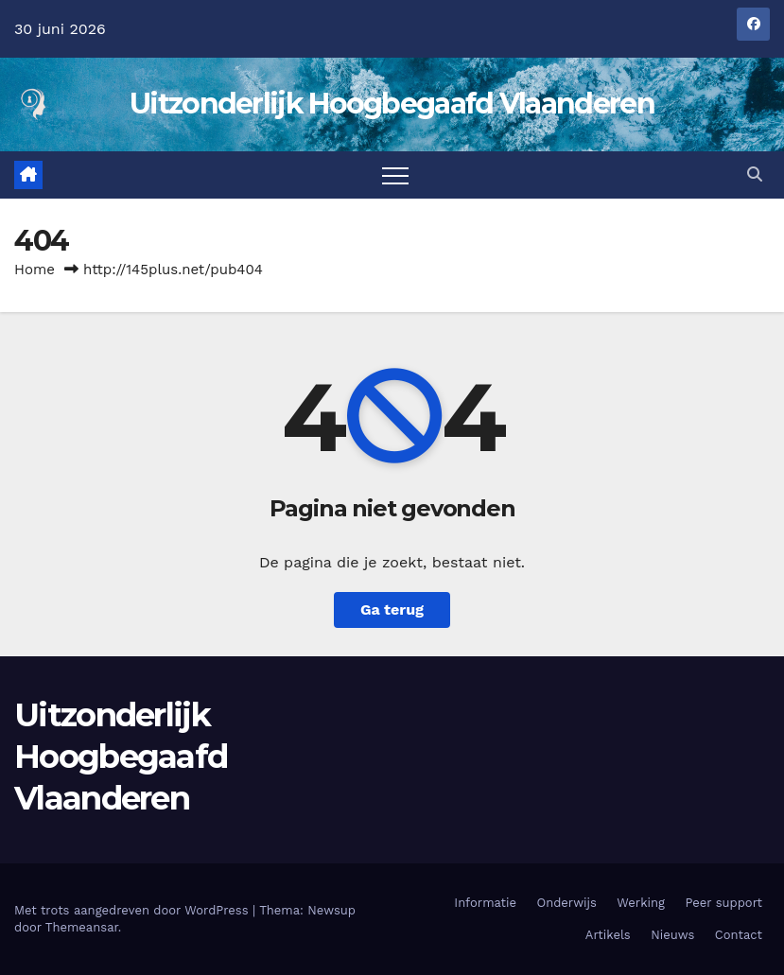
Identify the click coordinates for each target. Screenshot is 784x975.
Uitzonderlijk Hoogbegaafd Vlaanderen (392, 103)
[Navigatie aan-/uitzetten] (395, 175)
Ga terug (392, 609)
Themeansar (81, 927)
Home (34, 269)
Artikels (608, 935)
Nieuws (672, 935)
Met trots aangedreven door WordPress (133, 910)
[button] (754, 174)
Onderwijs (567, 903)
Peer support (723, 903)
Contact (738, 935)
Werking (641, 903)
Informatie (485, 903)
